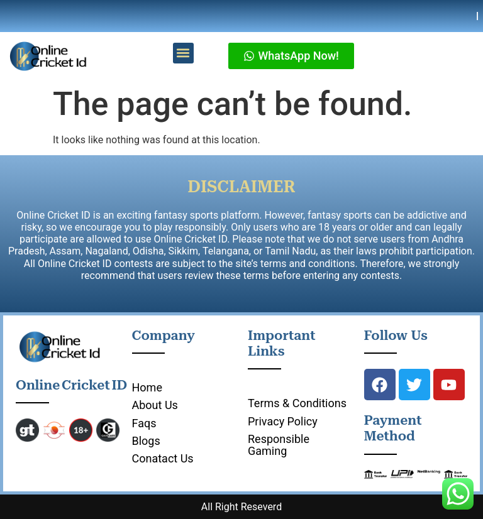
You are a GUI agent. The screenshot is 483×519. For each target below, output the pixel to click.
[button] (183, 53)
